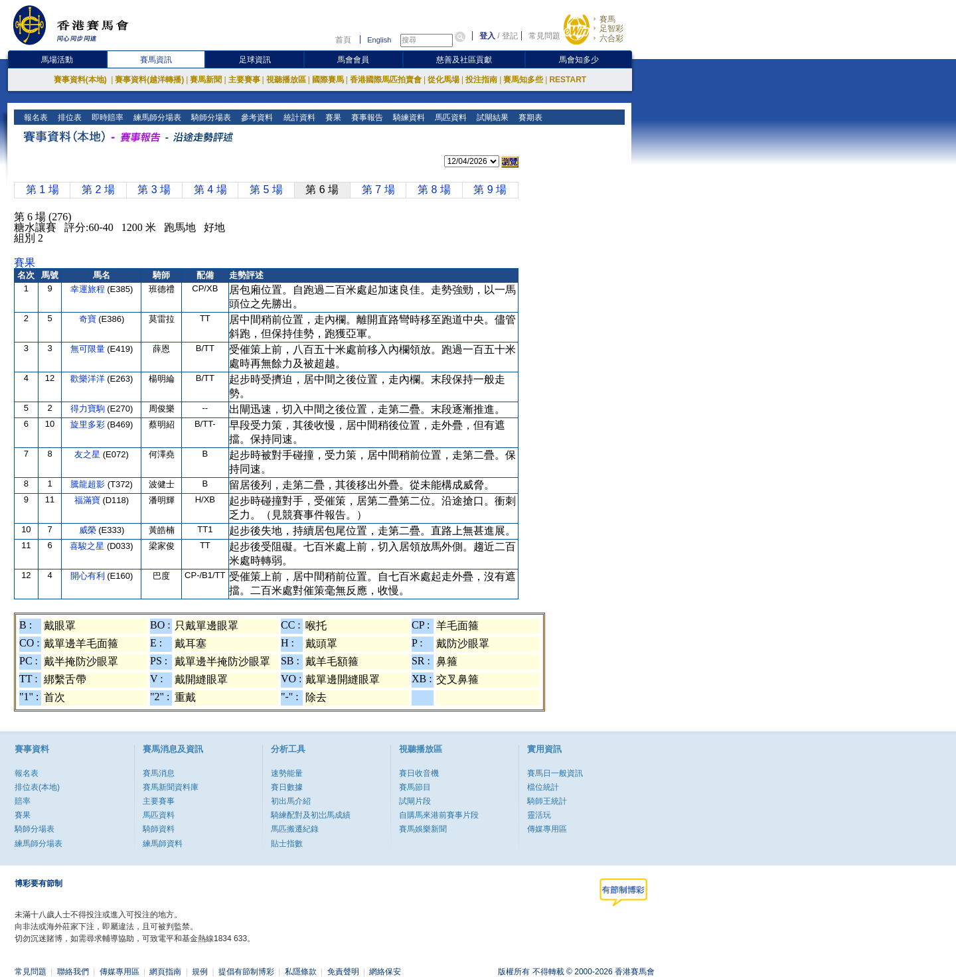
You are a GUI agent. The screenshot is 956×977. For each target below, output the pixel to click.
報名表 (35, 117)
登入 (487, 35)
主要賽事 (244, 79)
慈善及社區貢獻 (464, 59)
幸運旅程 (89, 289)
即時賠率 (106, 117)
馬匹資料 (449, 117)
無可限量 (89, 349)
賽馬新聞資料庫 (171, 787)
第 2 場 (98, 189)
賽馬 (607, 19)
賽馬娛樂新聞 (423, 829)
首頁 (343, 39)
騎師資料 (159, 829)
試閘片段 (415, 801)
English (379, 40)
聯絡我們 (73, 971)
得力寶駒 (89, 408)
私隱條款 (301, 971)
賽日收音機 (419, 773)
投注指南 (481, 79)
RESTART (567, 79)
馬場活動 (57, 59)
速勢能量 (287, 773)
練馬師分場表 (156, 117)
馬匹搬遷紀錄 (295, 829)
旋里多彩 (89, 424)
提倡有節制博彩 (246, 971)
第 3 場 (154, 189)
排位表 (69, 117)
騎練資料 (407, 117)
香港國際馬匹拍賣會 (386, 79)
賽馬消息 (159, 773)
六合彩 (611, 38)
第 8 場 (434, 189)
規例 (200, 971)
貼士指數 (287, 843)
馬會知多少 (579, 59)
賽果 (332, 117)
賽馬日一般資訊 (555, 773)
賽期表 (529, 117)
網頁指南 (165, 971)
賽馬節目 (415, 787)
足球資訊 (255, 59)
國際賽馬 (328, 79)
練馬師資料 (163, 843)
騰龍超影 (89, 484)
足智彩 (611, 28)
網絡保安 (385, 971)
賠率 (23, 801)
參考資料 (256, 117)
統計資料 (298, 117)
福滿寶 (88, 500)
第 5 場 (266, 189)
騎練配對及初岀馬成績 (311, 815)
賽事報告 (365, 117)
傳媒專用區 (547, 829)
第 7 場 (378, 189)
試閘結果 (491, 117)
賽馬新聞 (206, 79)
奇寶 (89, 319)
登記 (510, 35)
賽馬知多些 (523, 79)
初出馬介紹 (291, 801)
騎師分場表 (210, 117)
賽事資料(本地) (81, 79)
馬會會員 (353, 59)
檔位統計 (543, 787)
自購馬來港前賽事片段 (439, 815)
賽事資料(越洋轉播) (149, 79)
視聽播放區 (286, 79)
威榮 (89, 530)
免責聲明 (343, 971)
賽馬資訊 (156, 59)
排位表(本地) (37, 787)
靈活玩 (539, 815)
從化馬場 (443, 79)
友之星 (88, 454)
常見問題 (544, 35)
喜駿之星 (88, 546)
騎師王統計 (547, 801)
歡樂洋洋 (89, 379)
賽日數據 (287, 787)
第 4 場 (210, 189)
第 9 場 (490, 189)
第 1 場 (42, 189)
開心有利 (89, 576)
